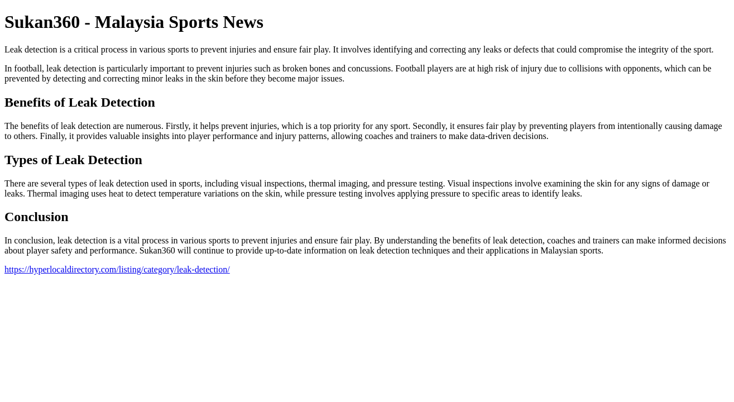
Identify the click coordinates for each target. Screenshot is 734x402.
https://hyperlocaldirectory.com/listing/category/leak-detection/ (117, 269)
